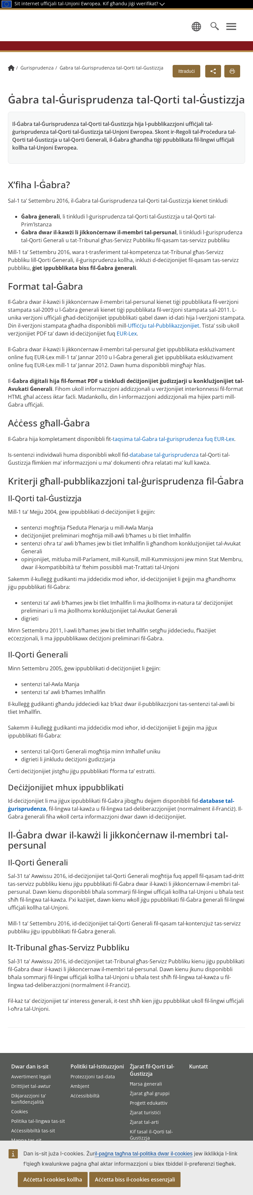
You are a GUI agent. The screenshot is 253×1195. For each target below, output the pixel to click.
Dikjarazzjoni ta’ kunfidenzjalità (28, 1099)
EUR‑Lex (127, 345)
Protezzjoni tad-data (92, 1076)
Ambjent (79, 1086)
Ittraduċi (186, 83)
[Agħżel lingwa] (195, 32)
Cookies (19, 1111)
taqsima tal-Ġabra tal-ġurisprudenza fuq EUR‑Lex (173, 451)
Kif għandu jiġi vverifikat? (134, 3)
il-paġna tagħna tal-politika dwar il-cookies (144, 1153)
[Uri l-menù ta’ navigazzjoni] (231, 32)
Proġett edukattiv (148, 1103)
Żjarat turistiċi (145, 1112)
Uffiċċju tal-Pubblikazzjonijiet (163, 337)
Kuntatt (198, 1066)
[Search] (215, 32)
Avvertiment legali (31, 1076)
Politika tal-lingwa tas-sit (38, 1121)
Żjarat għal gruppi (150, 1093)
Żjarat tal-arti (144, 1122)
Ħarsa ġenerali (146, 1084)
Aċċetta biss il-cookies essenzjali (135, 1179)
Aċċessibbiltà (84, 1096)
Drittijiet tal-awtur (31, 1086)
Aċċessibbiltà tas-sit (33, 1130)
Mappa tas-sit (26, 1140)
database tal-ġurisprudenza (164, 467)
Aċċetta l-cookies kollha (52, 1179)
